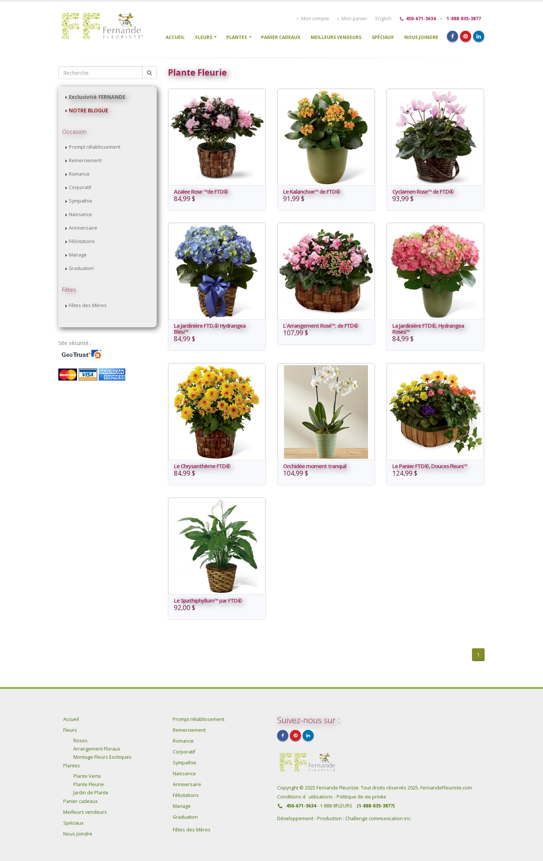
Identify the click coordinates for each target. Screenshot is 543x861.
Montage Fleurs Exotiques (102, 757)
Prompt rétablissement (94, 147)
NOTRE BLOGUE (88, 110)
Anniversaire (83, 228)
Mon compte (313, 18)
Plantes (236, 37)
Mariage (78, 255)
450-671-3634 (421, 18)
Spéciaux (383, 37)
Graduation (81, 268)
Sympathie (80, 201)
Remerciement (85, 160)
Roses (80, 740)
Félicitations (82, 241)
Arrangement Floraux (96, 749)
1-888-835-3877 (464, 18)
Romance (79, 174)
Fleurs (203, 37)
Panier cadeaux (280, 37)
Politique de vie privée (361, 797)
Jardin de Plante (90, 792)
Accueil (175, 37)
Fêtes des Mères (88, 305)
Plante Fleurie (88, 784)
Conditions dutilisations (305, 797)
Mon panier (352, 18)
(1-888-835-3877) (376, 806)
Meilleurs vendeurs (336, 37)
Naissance (80, 214)
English (383, 18)
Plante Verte (87, 776)
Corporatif (80, 187)
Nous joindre (421, 37)
